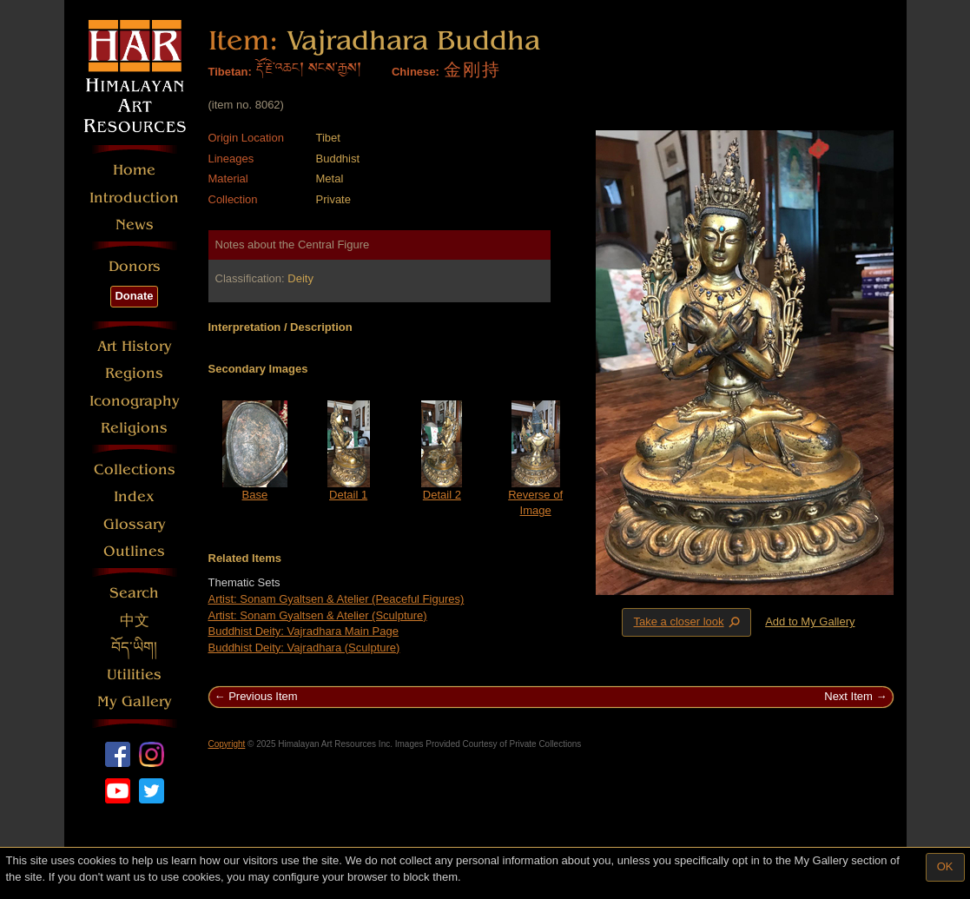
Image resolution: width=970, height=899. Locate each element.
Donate (134, 295)
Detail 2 (442, 494)
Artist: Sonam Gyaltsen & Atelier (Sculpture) (317, 615)
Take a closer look (687, 621)
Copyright (227, 744)
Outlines (134, 551)
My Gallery (134, 701)
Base (255, 494)
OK (945, 866)
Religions (134, 428)
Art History (134, 346)
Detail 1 (348, 494)
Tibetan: (230, 71)
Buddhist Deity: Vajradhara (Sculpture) (304, 647)
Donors (135, 266)
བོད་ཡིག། (134, 647)
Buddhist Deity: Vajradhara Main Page (303, 631)
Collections (134, 469)
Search (134, 593)
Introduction (134, 197)
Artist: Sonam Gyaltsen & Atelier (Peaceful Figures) (336, 598)
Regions (134, 373)
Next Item (848, 696)
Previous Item (262, 696)
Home (134, 170)
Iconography (134, 401)
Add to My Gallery (810, 621)
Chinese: (415, 71)
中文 (134, 620)
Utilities (134, 674)
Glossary (134, 524)
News (134, 224)
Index (134, 496)
